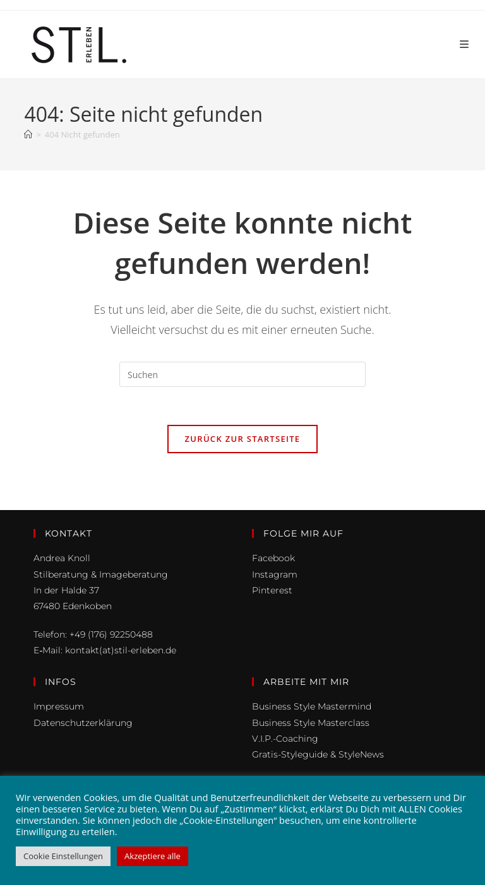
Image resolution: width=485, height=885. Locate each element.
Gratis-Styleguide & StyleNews (318, 754)
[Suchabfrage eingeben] (242, 374)
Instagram (274, 574)
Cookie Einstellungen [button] (63, 856)
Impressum (58, 706)
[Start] (28, 134)
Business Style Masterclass (310, 722)
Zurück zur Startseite (243, 438)
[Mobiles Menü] (464, 44)
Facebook (273, 558)
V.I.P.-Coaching (285, 738)
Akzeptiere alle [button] (152, 856)
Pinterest (272, 590)
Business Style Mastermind (311, 706)
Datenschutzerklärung (83, 722)
